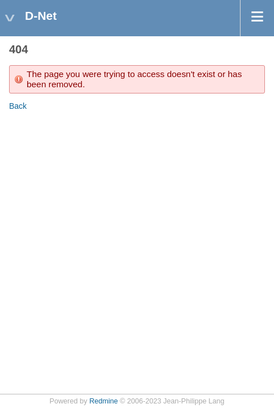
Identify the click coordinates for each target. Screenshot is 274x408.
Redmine (103, 401)
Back (18, 105)
